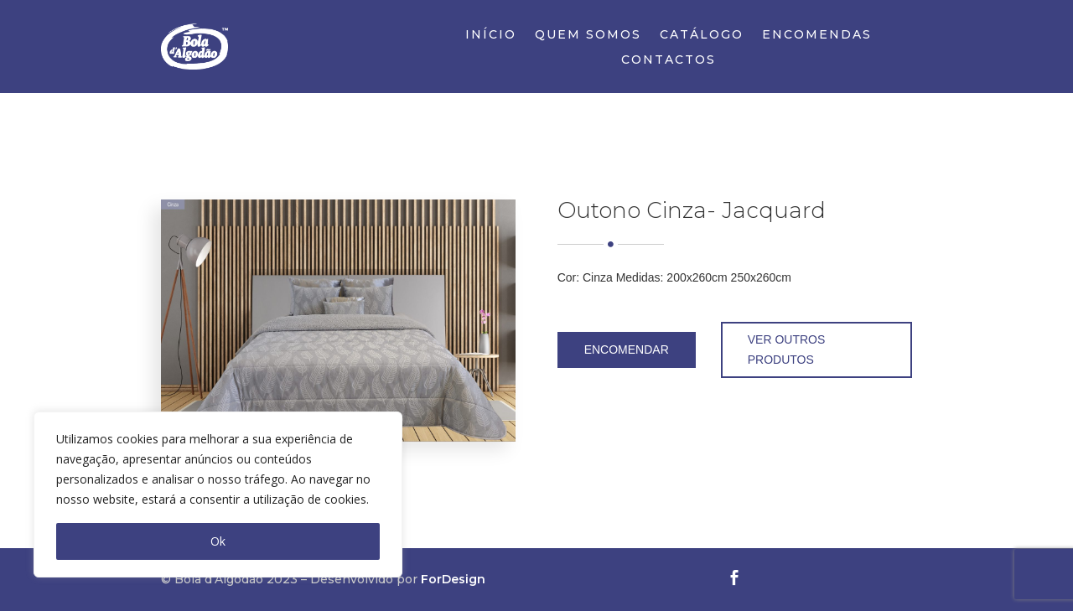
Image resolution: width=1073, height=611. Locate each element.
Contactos (668, 60)
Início (490, 35)
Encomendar (626, 349)
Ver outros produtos (787, 349)
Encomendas (817, 35)
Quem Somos (588, 35)
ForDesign (453, 579)
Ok (217, 541)
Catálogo (702, 35)
